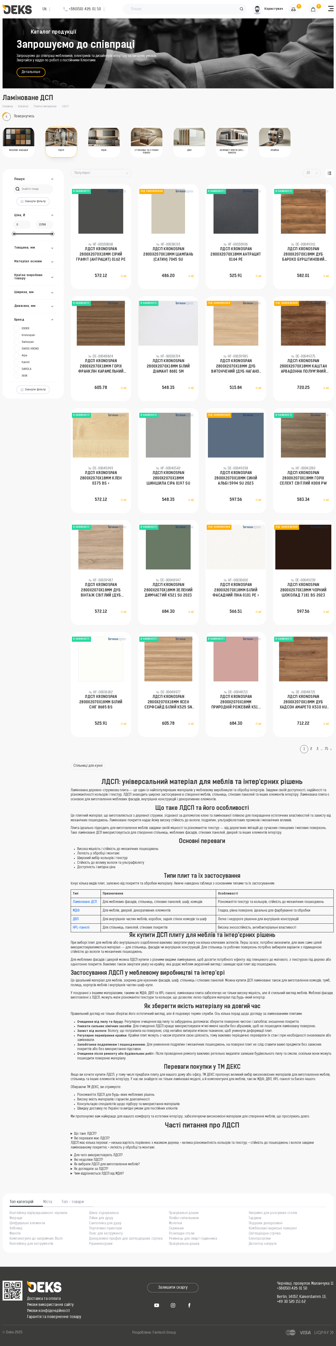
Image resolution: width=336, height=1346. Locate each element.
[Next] (332, 749)
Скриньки (176, 1228)
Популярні (82, 173)
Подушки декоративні (265, 1223)
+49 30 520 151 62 (291, 1302)
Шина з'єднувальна (104, 1213)
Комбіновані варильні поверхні (273, 1228)
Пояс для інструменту (106, 1233)
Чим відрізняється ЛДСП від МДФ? (99, 1174)
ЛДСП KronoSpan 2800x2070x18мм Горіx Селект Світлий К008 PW (303, 478)
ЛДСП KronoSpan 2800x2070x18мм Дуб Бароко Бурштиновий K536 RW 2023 (303, 254)
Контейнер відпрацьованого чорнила (38, 1213)
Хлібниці (16, 1228)
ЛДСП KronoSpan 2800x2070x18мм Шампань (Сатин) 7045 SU (168, 254)
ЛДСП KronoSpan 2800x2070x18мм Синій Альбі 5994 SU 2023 (235, 478)
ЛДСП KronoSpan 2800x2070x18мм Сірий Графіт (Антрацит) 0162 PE (101, 254)
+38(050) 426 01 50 (292, 1288)
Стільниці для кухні (88, 766)
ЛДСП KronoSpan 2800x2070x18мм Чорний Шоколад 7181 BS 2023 (303, 590)
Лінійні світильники (184, 1218)
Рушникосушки (100, 1244)
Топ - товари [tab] (73, 1202)
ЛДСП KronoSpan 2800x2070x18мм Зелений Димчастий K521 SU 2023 (168, 590)
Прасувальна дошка (184, 1244)
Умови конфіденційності (48, 1311)
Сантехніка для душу (105, 1223)
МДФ (76, 910)
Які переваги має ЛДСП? (92, 1138)
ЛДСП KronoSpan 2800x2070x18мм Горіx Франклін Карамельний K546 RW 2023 (100, 366)
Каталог (23, 106)
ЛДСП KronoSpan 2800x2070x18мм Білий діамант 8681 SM (168, 366)
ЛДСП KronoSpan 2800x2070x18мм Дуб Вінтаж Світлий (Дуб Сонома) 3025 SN (101, 590)
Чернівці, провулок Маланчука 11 (305, 1284)
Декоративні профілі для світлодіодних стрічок (126, 1239)
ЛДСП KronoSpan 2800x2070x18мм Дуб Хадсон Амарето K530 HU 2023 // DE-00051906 (303, 702)
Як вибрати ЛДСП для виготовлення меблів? (107, 1164)
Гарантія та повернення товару (54, 1317)
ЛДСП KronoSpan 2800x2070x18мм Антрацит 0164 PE (235, 254)
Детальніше (31, 72)
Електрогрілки (260, 1239)
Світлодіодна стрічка (265, 1233)
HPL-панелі (81, 928)
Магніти (15, 1233)
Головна (8, 106)
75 (326, 749)
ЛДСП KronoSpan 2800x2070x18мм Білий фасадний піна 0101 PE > (236, 590)
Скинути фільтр (33, 201)
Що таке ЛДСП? (85, 1134)
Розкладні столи (181, 1233)
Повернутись (19, 117)
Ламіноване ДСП (85, 902)
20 (308, 173)
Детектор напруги (262, 1244)
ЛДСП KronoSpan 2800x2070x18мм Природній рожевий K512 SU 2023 (235, 702)
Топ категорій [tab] (22, 1202)
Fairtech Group (164, 1333)
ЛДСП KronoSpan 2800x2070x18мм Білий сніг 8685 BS (100, 702)
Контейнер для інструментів (31, 1244)
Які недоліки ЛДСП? (88, 1160)
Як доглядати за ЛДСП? (91, 1169)
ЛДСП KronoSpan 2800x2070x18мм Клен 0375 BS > (101, 478)
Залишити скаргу (173, 1288)
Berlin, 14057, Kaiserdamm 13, (301, 1297)
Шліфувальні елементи (27, 1223)
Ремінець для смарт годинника (193, 1239)
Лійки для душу (101, 1218)
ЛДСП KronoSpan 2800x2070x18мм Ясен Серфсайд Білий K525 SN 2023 (168, 702)
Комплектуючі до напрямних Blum (36, 1239)
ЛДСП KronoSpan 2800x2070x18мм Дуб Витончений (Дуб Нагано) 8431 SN (235, 366)
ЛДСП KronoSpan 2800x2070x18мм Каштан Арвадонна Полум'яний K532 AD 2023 (303, 366)
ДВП (76, 919)
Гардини (255, 1218)
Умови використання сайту (50, 1305)
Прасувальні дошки (184, 1213)
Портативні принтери (105, 1228)
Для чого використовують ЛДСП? (98, 1155)
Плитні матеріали (45, 106)
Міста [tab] (47, 1202)
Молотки (175, 1223)
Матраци (16, 1218)
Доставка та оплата (44, 1299)
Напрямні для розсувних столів (273, 1213)
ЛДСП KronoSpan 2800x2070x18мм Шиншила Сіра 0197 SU (168, 478)
